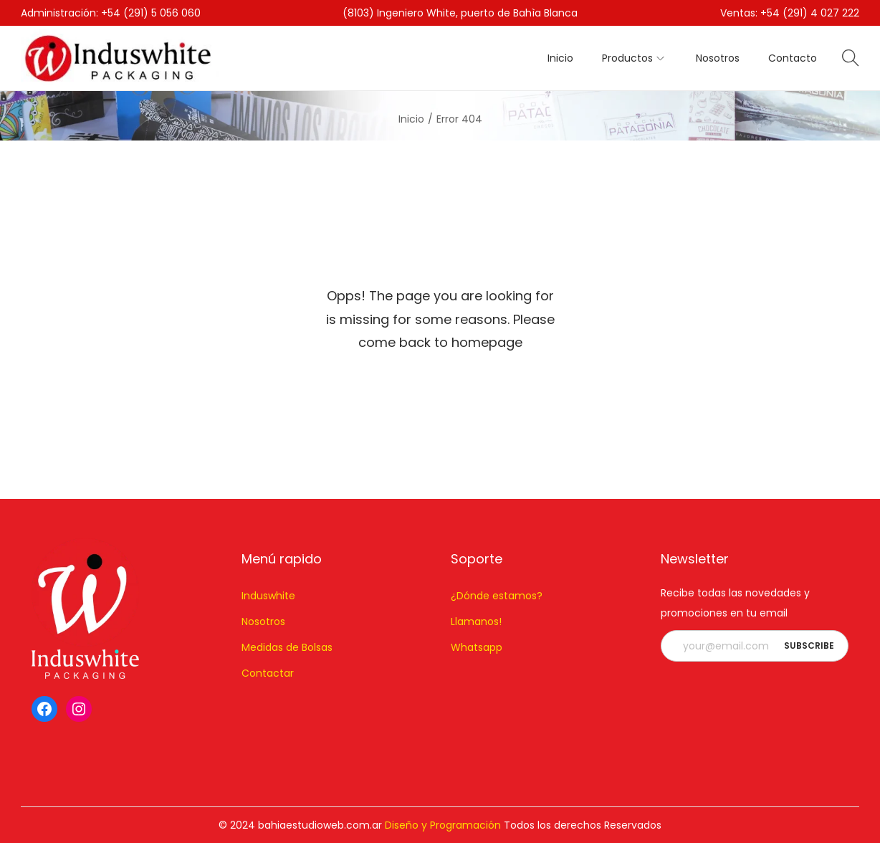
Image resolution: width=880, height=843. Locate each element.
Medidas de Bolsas (287, 647)
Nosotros (263, 621)
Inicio (411, 119)
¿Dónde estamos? (496, 596)
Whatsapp (476, 647)
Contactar (267, 673)
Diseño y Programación (443, 825)
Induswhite (268, 596)
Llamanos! (476, 621)
